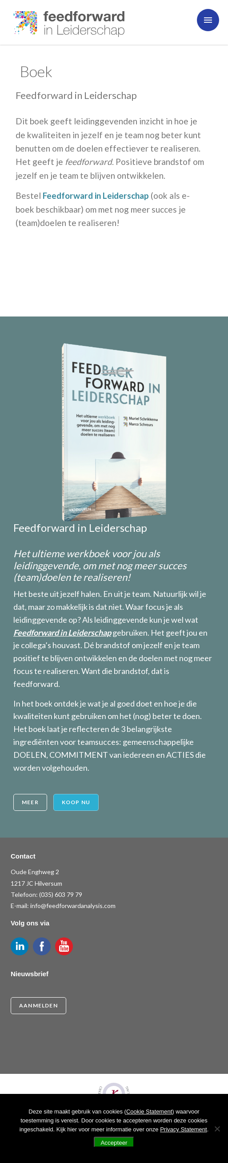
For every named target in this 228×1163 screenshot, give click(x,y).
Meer (30, 802)
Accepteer (113, 1142)
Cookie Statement (149, 1111)
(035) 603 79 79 (60, 894)
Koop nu (76, 802)
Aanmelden (38, 1005)
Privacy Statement (183, 1129)
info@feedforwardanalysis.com (73, 905)
